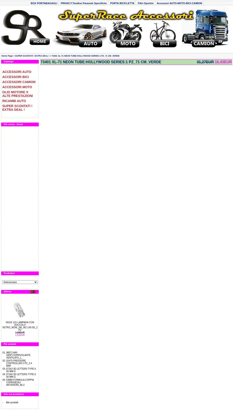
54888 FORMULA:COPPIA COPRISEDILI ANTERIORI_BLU (20, 382)
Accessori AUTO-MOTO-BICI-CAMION (179, 3)
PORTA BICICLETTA (122, 3)
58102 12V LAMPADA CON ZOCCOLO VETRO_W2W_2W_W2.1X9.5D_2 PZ (20, 326)
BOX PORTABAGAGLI (44, 3)
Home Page (7, 56)
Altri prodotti (12, 402)
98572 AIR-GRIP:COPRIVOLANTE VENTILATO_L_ (18, 355)
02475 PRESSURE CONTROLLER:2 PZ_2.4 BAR (19, 363)
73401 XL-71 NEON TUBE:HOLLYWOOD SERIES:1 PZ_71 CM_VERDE (85, 56)
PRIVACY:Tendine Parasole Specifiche (84, 3)
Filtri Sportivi (146, 3)
